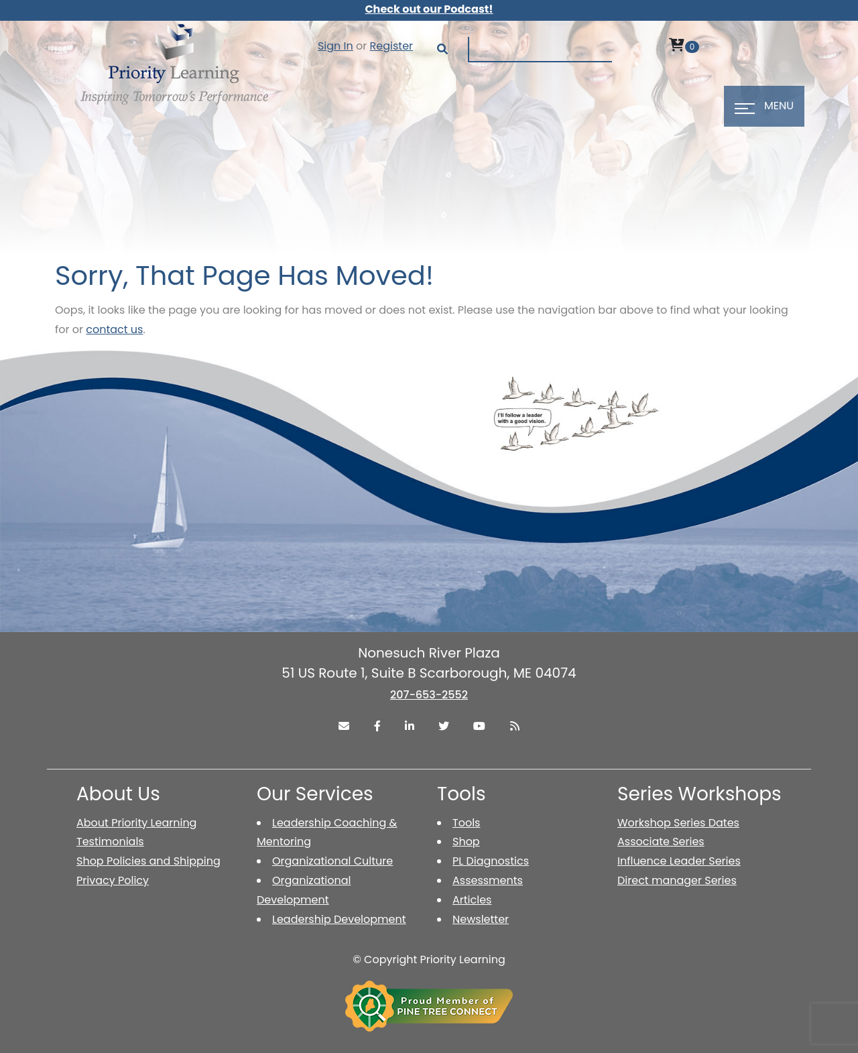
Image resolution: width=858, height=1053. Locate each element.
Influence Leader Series (679, 861)
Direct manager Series (677, 880)
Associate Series (660, 841)
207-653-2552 (429, 694)
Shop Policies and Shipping (148, 861)
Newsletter (480, 919)
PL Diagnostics (490, 861)
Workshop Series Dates (678, 822)
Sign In (335, 46)
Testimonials (110, 841)
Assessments (487, 880)
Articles (471, 900)
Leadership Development (339, 919)
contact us (114, 329)
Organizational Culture (332, 861)
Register (391, 46)
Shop (466, 841)
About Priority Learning (136, 822)
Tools (466, 822)
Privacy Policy (112, 880)
